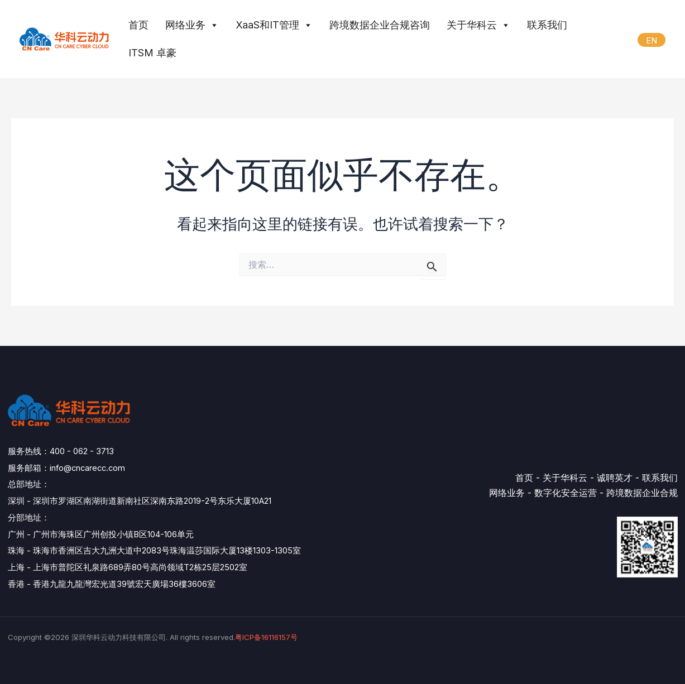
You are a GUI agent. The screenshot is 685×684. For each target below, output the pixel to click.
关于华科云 (478, 25)
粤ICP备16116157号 (266, 637)
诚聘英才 (615, 477)
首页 (138, 25)
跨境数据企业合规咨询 (379, 25)
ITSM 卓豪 (152, 53)
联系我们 (547, 25)
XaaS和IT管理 (274, 25)
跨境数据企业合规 (642, 492)
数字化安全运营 (565, 492)
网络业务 (192, 25)
